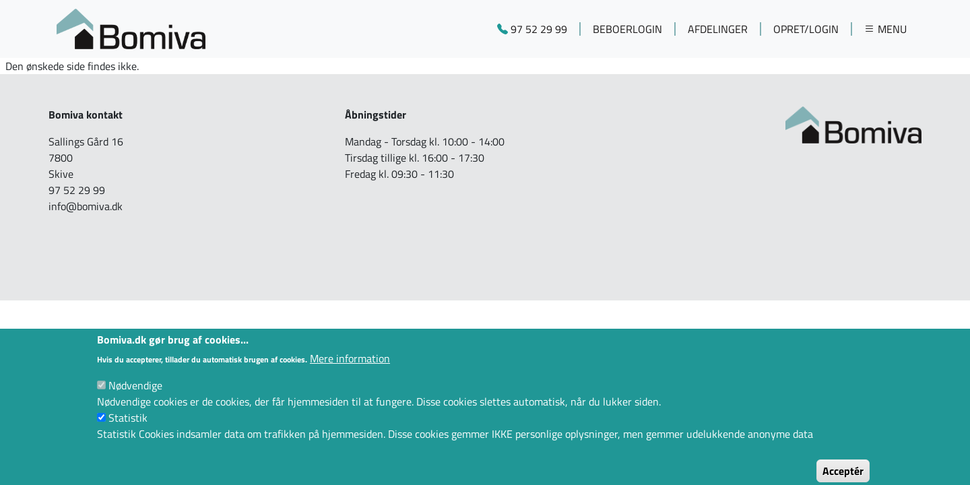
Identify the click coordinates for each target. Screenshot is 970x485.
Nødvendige (135, 395)
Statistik (128, 427)
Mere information (350, 368)
